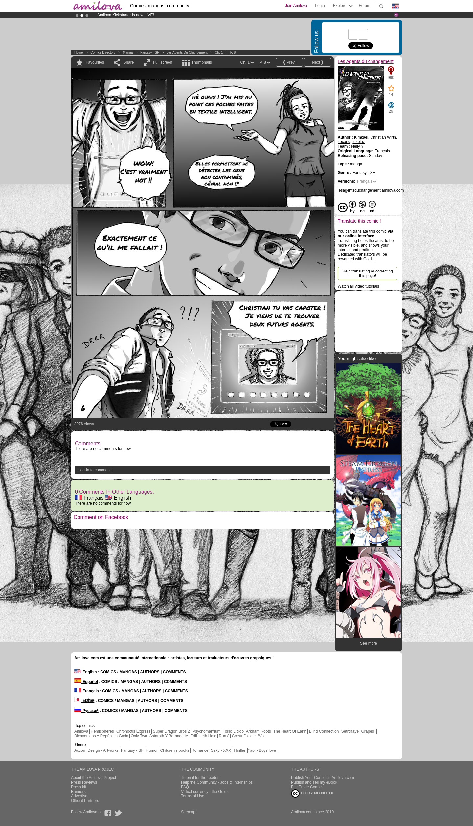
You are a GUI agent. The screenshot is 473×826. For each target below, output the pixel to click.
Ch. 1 (219, 52)
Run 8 (224, 736)
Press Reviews (84, 782)
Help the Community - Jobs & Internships (217, 782)
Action (79, 750)
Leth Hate (207, 736)
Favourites (95, 62)
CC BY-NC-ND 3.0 (312, 793)
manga (128, 52)
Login (320, 5)
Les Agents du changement (187, 52)
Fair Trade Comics (307, 787)
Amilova (81, 731)
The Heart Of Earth (289, 731)
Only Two (139, 736)
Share (128, 62)
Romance (199, 750)
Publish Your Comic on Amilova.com (322, 777)
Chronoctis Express (133, 731)
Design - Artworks (103, 750)
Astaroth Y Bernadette (168, 736)
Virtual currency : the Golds (205, 791)
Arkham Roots (258, 731)
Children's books (174, 750)
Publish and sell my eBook (314, 782)
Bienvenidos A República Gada (101, 736)
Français (89, 498)
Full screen (162, 62)
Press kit (78, 787)
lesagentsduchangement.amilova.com (371, 190)
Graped (367, 731)
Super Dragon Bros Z (171, 731)
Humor (152, 750)
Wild (261, 736)
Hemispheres (102, 731)
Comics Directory (102, 52)
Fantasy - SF (149, 52)
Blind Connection (324, 731)
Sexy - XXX (221, 750)
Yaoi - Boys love (262, 750)
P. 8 (233, 52)
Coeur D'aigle (244, 736)
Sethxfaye (350, 731)
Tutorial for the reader (200, 777)
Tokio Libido (233, 731)
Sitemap (188, 812)
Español (86, 681)
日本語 (84, 700)
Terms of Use (192, 796)
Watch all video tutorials (358, 286)
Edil (194, 736)
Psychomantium (206, 731)
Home (78, 52)
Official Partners (85, 800)
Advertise (79, 796)
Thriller (239, 750)
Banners (78, 791)
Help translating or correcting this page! (367, 273)
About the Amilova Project (93, 777)
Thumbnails (201, 62)
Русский (86, 710)
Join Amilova (296, 5)
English (118, 498)
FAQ (185, 787)
